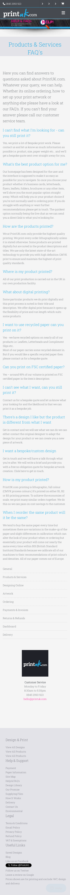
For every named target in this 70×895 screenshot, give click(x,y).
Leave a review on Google (20, 874)
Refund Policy (14, 836)
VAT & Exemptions (16, 840)
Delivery (8, 634)
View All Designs (15, 747)
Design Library (14, 785)
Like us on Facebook (17, 861)
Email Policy (13, 827)
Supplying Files (14, 794)
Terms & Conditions (16, 823)
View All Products (16, 751)
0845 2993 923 (13, 3)
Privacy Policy (14, 831)
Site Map (10, 776)
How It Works (13, 798)
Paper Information (16, 772)
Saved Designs (14, 852)
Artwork (8, 593)
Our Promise (13, 789)
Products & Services (15, 577)
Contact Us (12, 806)
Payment (11, 768)
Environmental (14, 811)
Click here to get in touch (29, 471)
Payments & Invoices (15, 610)
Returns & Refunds (14, 618)
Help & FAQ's (13, 781)
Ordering (8, 601)
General (7, 569)
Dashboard (9, 626)
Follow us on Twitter (17, 870)
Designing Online (13, 585)
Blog (8, 857)
